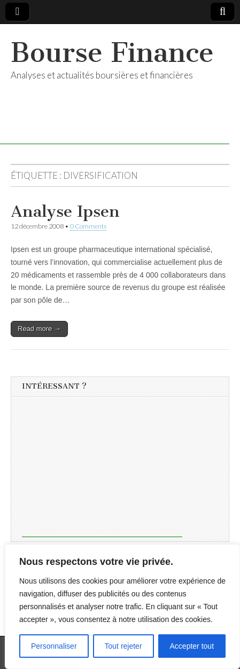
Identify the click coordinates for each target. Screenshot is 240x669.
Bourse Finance (112, 52)
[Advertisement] (102, 470)
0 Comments (88, 226)
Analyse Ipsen (65, 211)
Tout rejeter (123, 646)
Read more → (39, 329)
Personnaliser (54, 646)
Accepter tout (192, 646)
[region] (122, 606)
